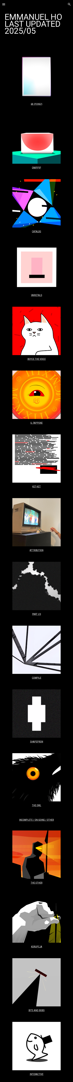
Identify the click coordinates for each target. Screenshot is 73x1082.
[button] (3, 4)
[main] (36, 24)
